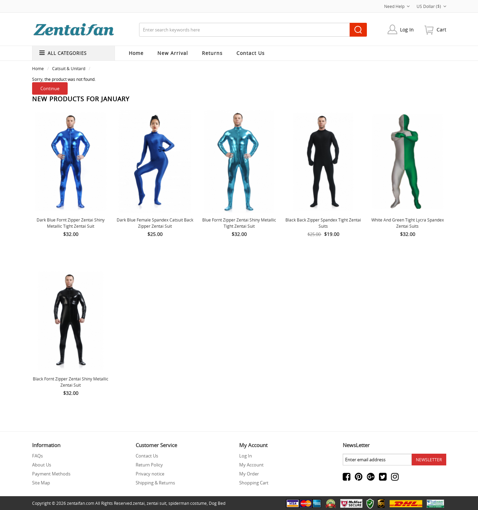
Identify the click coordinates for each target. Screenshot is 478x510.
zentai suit (156, 503)
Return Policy (149, 465)
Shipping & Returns (155, 483)
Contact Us (147, 456)
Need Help (397, 6)
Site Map (41, 483)
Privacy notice (150, 474)
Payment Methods (51, 474)
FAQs (37, 456)
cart (441, 29)
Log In (407, 29)
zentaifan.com (80, 503)
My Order (249, 474)
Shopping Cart (254, 483)
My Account (251, 465)
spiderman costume (187, 503)
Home (136, 53)
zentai (139, 503)
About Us (41, 465)
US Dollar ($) (431, 6)
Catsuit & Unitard (68, 68)
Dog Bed (217, 503)
